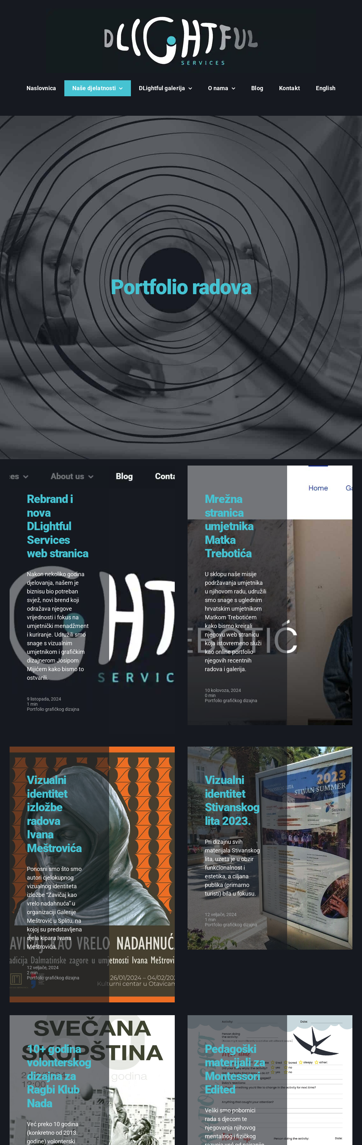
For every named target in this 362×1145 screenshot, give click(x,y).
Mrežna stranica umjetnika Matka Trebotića (229, 526)
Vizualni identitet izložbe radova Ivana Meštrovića (54, 814)
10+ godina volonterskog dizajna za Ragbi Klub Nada (59, 1076)
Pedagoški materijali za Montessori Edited (235, 1069)
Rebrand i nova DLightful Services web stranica (57, 526)
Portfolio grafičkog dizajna (53, 709)
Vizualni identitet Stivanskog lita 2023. (232, 800)
